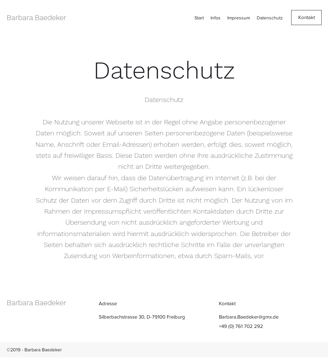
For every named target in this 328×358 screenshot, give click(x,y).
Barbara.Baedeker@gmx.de (248, 317)
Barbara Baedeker (36, 17)
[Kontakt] (306, 17)
